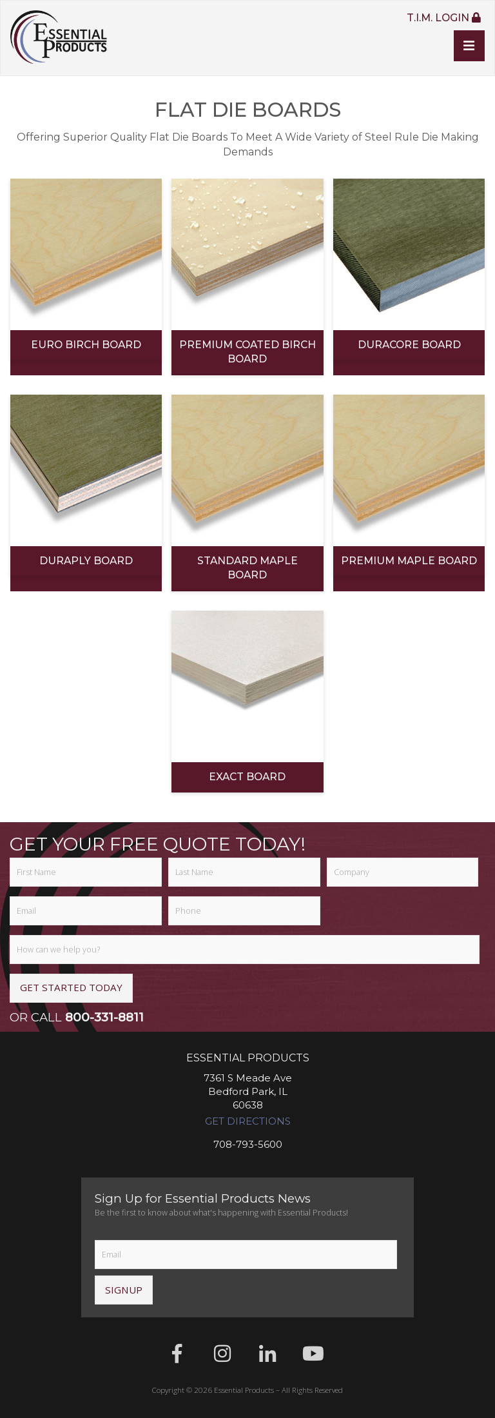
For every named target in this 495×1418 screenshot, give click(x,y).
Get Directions (248, 1122)
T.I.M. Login (443, 18)
